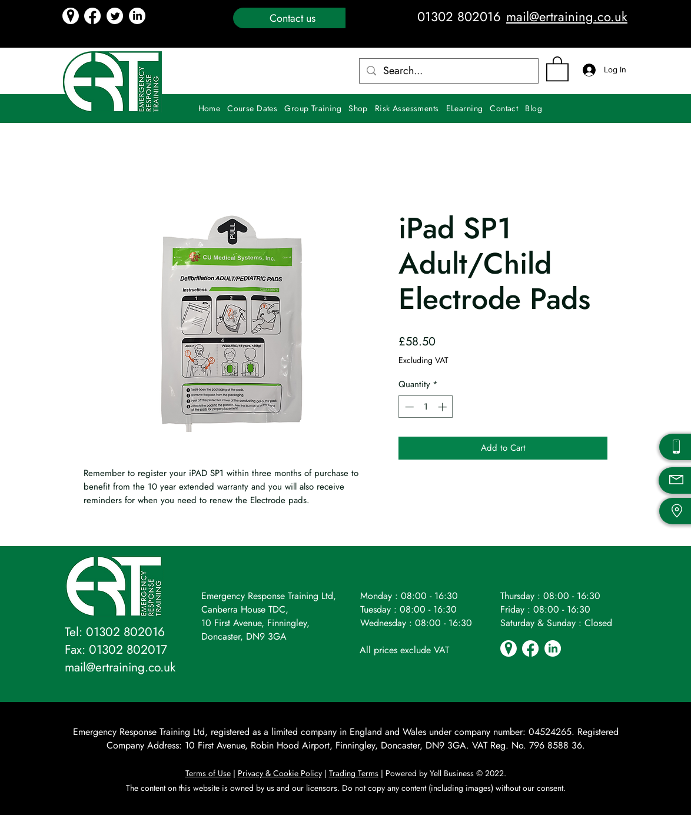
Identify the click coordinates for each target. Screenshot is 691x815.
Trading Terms (353, 773)
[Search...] (448, 71)
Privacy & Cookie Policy (280, 773)
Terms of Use (208, 773)
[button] (557, 68)
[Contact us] (293, 18)
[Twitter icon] (115, 16)
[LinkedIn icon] (137, 16)
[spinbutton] (426, 407)
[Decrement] (408, 407)
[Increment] (443, 407)
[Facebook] (92, 16)
